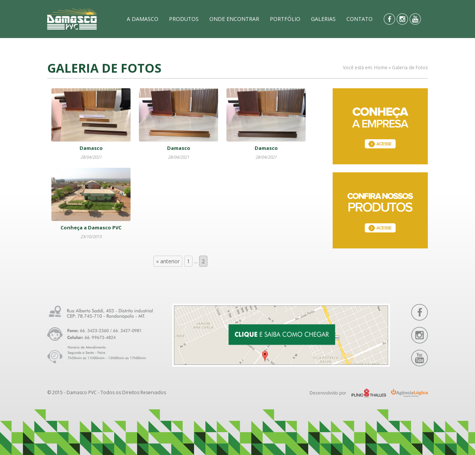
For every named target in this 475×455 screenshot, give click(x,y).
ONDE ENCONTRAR (234, 18)
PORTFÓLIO (285, 18)
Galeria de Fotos (410, 67)
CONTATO (359, 18)
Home (380, 67)
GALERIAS (323, 18)
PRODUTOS (184, 18)
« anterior (168, 261)
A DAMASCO (142, 18)
